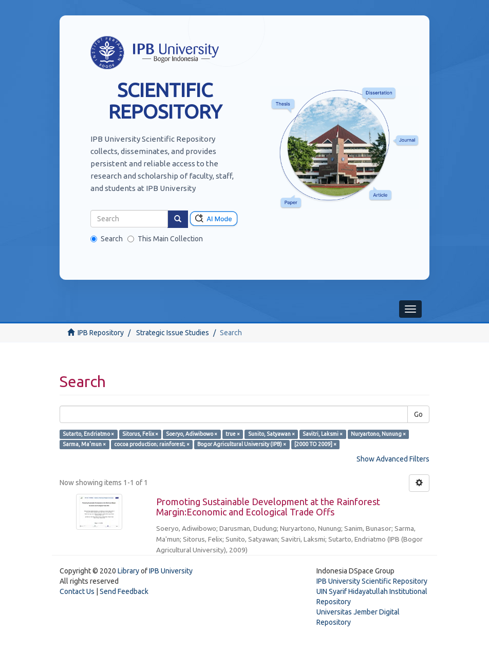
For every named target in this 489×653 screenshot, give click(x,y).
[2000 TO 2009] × (315, 444)
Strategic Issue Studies (172, 333)
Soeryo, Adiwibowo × (191, 434)
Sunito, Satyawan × (271, 434)
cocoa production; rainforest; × (152, 444)
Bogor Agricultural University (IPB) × (241, 444)
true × (232, 434)
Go (418, 414)
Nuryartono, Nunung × (378, 434)
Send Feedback (124, 591)
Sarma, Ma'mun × (84, 444)
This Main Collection (165, 239)
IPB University (171, 571)
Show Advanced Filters (392, 459)
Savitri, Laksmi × (323, 434)
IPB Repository (101, 333)
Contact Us (77, 591)
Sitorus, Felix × (140, 434)
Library (128, 571)
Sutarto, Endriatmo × (88, 434)
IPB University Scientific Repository (371, 581)
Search (106, 239)
